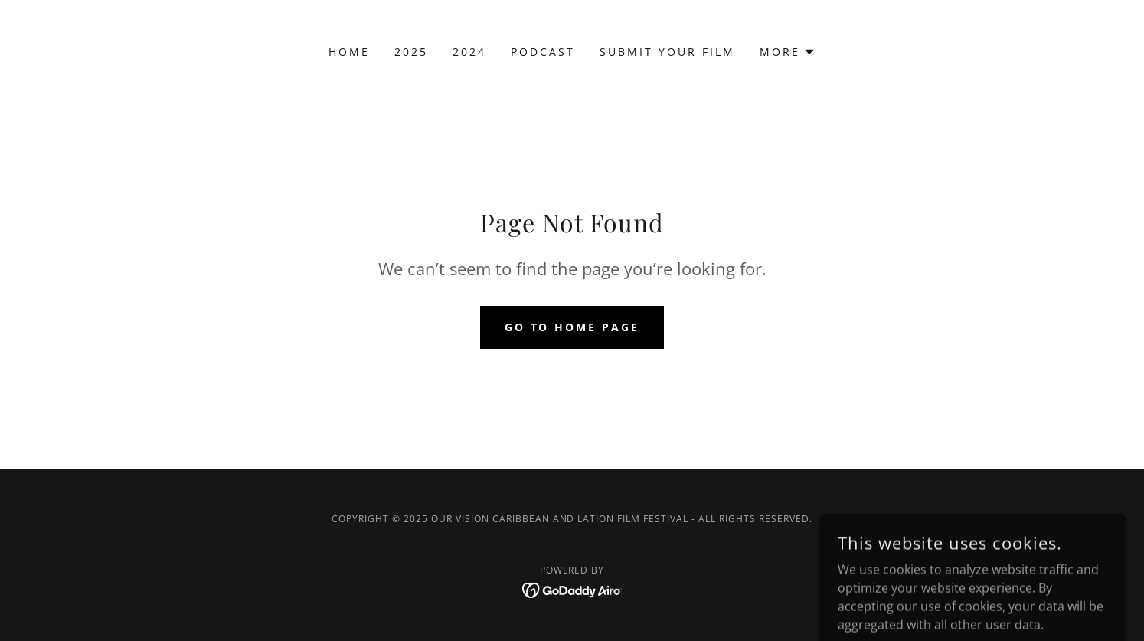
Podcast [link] (543, 51)
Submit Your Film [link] (667, 51)
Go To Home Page (572, 327)
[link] (572, 588)
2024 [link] (469, 51)
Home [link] (349, 51)
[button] (788, 52)
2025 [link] (411, 51)
